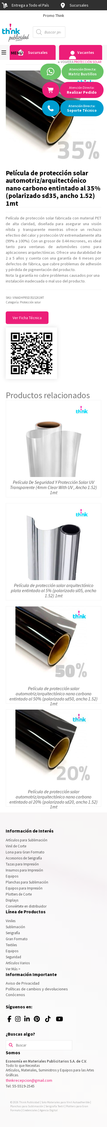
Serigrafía (13, 932)
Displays (12, 900)
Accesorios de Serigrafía (24, 858)
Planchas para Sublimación (27, 882)
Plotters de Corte (19, 894)
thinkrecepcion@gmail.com (29, 1080)
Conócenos (15, 994)
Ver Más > (13, 969)
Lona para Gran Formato (25, 852)
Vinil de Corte (16, 846)
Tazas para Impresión (22, 864)
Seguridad (13, 957)
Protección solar (87, 62)
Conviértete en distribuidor (26, 906)
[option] (53, 15)
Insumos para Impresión (24, 870)
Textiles (11, 945)
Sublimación (15, 926)
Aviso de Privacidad (22, 983)
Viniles (10, 920)
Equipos (12, 876)
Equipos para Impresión (24, 888)
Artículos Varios (18, 963)
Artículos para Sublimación (26, 840)
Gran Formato (17, 938)
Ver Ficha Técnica (27, 317)
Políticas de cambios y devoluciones (37, 988)
